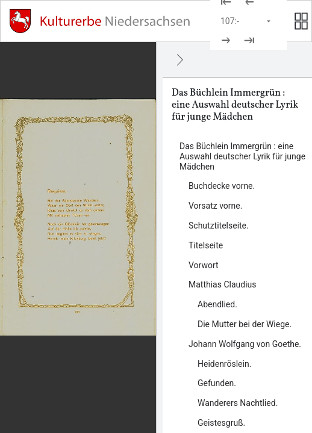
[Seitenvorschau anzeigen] (301, 21)
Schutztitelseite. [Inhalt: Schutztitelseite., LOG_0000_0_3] (219, 225)
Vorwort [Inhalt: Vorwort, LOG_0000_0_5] (204, 265)
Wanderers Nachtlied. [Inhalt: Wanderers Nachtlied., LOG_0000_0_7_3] (238, 403)
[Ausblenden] (180, 59)
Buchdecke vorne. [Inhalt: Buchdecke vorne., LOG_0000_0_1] (222, 186)
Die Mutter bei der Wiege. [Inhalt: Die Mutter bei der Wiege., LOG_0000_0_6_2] (245, 324)
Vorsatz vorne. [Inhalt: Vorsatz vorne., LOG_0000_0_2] (215, 205)
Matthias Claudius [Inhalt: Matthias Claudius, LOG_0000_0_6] (223, 284)
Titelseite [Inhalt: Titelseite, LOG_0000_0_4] (206, 245)
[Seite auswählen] (246, 21)
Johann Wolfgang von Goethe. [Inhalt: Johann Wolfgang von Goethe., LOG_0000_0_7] (245, 344)
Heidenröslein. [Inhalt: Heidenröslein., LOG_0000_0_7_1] (224, 364)
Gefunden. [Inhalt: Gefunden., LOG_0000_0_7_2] (217, 383)
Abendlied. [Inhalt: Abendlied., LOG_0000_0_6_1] (217, 304)
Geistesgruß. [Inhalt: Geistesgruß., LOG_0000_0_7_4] (221, 423)
